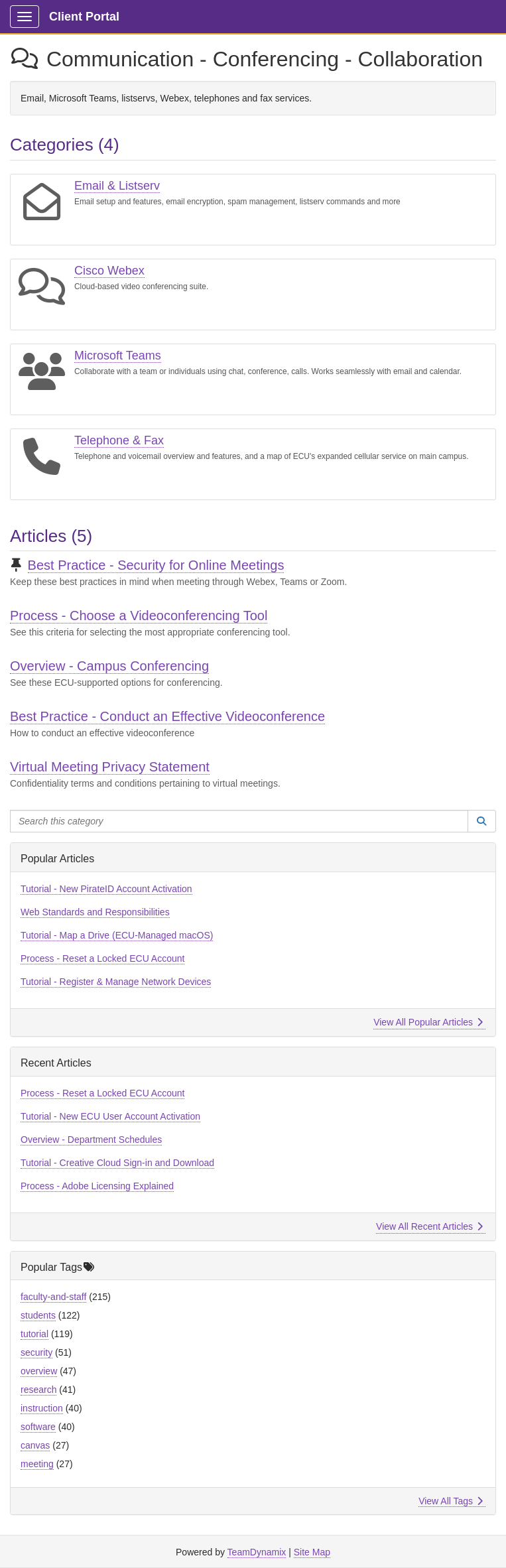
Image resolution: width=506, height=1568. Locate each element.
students (38, 1315)
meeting (37, 1464)
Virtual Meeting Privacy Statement (110, 766)
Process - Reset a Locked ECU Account (102, 958)
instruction (42, 1408)
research (38, 1389)
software (38, 1426)
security (36, 1352)
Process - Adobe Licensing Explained (97, 1186)
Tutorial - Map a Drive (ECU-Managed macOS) (117, 935)
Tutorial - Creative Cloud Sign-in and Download (117, 1162)
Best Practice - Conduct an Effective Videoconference (167, 716)
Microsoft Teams (117, 355)
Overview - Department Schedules (91, 1139)
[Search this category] (239, 821)
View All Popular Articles (428, 1022)
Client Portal (84, 16)
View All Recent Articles (429, 1226)
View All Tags (450, 1501)
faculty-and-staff (53, 1296)
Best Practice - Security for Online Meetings (156, 565)
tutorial (34, 1334)
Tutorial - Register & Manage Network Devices (116, 981)
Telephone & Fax (119, 440)
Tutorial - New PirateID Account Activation (106, 888)
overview (39, 1371)
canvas (35, 1445)
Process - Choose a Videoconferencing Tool (138, 615)
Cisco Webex (109, 270)
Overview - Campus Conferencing (109, 666)
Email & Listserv (117, 185)
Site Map (312, 1552)
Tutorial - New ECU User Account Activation (110, 1116)
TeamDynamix (256, 1552)
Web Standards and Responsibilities (95, 912)
